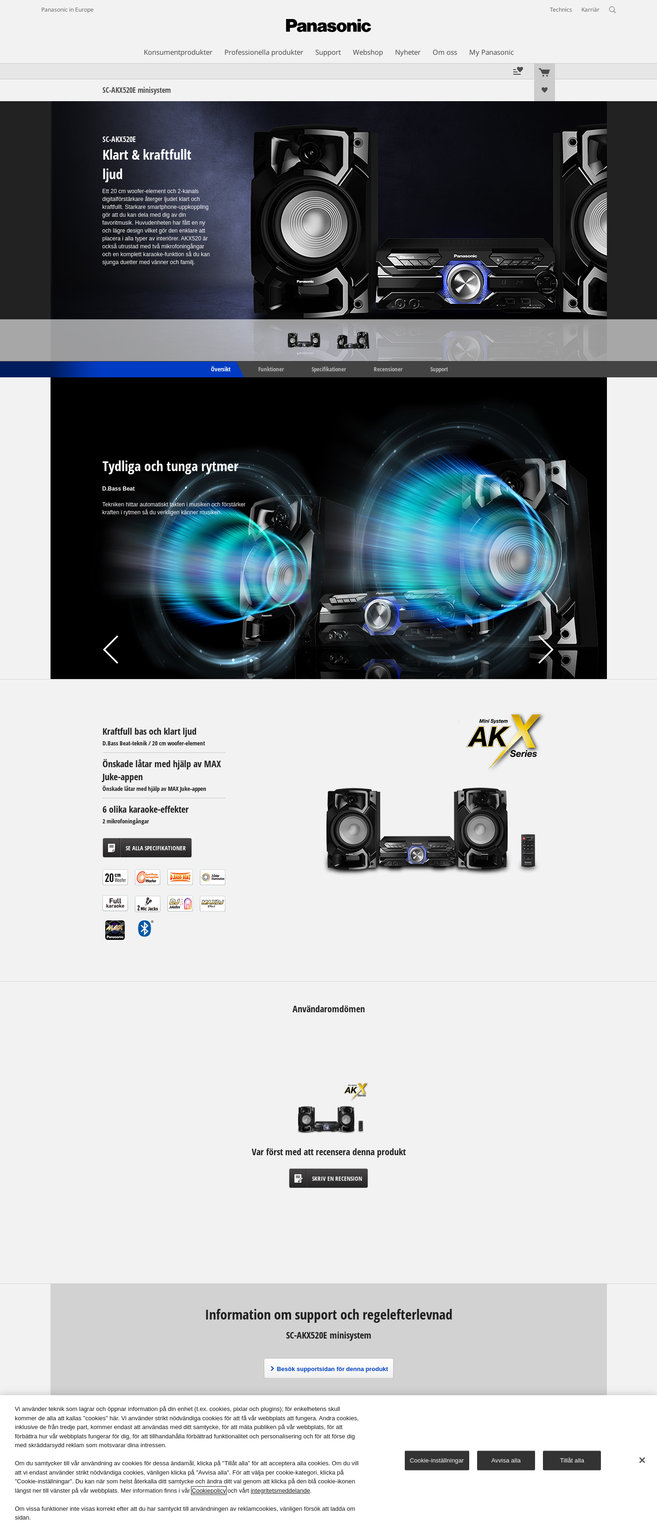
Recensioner (388, 368)
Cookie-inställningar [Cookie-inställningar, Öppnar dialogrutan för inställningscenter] (437, 1460)
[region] (328, 1461)
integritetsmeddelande (280, 1490)
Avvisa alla (506, 1460)
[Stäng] (642, 1460)
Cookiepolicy (209, 1490)
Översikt (220, 368)
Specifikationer (329, 368)
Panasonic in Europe (67, 9)
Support (439, 368)
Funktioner (271, 368)
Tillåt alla (572, 1460)
